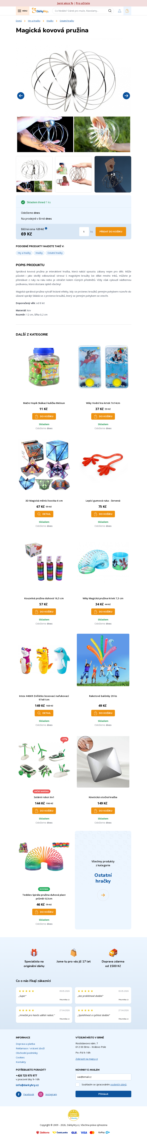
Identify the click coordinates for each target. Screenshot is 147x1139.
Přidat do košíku (111, 231)
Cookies (20, 1057)
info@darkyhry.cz (27, 1085)
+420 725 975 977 (26, 1075)
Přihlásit (103, 1094)
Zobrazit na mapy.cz (87, 1058)
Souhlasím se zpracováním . (104, 1084)
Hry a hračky (34, 20)
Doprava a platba (25, 1043)
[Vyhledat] (111, 11)
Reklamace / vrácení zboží (30, 1048)
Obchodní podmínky (27, 1052)
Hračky (50, 20)
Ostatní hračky (67, 20)
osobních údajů (118, 1084)
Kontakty (21, 1062)
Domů (19, 20)
